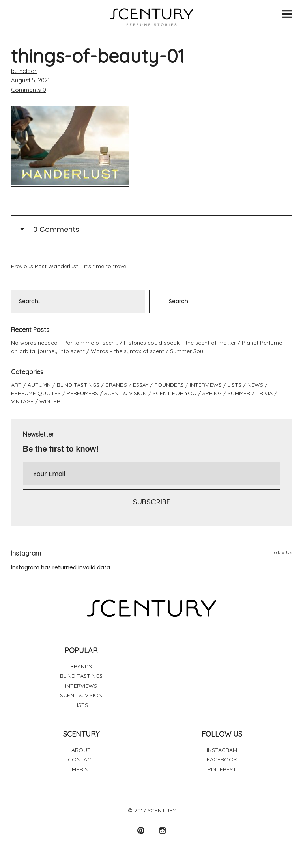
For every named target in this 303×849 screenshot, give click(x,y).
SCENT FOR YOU (174, 393)
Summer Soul (187, 351)
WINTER (49, 401)
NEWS (255, 384)
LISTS (234, 384)
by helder (24, 71)
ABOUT (81, 750)
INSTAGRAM (222, 750)
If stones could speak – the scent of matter (180, 342)
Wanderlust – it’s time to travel (69, 266)
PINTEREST (222, 769)
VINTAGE (22, 401)
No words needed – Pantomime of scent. (64, 342)
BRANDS (116, 384)
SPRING (212, 393)
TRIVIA (264, 393)
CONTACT (81, 759)
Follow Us (281, 552)
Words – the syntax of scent (127, 351)
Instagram (162, 830)
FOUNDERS (169, 384)
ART (16, 384)
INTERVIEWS (206, 384)
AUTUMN (39, 384)
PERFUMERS (82, 393)
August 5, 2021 (30, 80)
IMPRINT (81, 769)
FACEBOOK (222, 759)
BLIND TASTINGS (78, 384)
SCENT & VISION (125, 393)
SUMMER (239, 393)
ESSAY (140, 384)
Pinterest (141, 830)
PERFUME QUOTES (36, 393)
